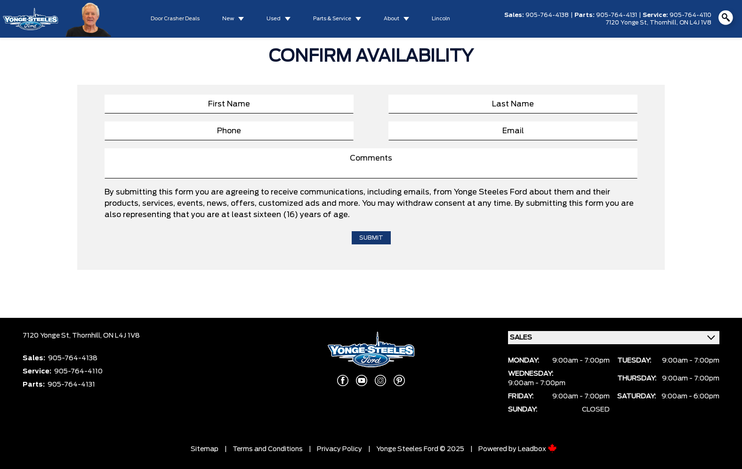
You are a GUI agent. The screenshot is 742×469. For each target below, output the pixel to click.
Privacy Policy (339, 449)
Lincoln (441, 18)
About (391, 18)
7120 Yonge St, (627, 22)
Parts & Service (332, 18)
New (228, 18)
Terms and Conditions (268, 449)
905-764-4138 (547, 15)
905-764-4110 (690, 15)
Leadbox (537, 449)
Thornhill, (664, 22)
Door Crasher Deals (175, 18)
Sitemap (204, 449)
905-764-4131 (616, 15)
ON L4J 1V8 (695, 22)
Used (273, 18)
